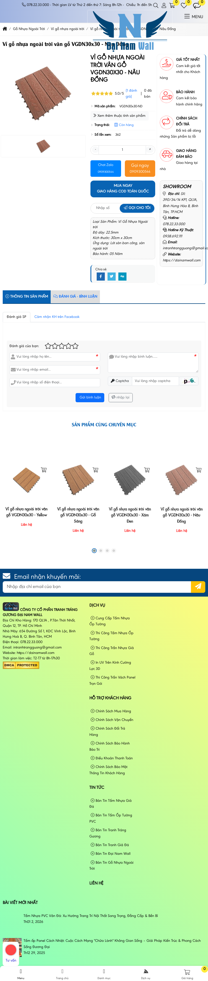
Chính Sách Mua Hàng (111, 711)
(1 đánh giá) (131, 94)
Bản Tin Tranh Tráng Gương (107, 833)
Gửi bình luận (90, 398)
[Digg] (122, 277)
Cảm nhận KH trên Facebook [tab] (57, 317)
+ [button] (150, 149)
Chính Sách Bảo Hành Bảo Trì (109, 746)
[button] (156, 6)
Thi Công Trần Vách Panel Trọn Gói (112, 681)
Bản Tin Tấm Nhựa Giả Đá (110, 804)
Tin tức (96, 788)
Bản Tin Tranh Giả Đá (110, 845)
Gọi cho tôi (137, 208)
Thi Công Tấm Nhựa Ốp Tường (111, 636)
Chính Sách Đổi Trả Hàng (107, 732)
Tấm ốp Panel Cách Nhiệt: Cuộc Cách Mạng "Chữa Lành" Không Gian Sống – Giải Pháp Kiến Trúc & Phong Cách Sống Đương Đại (112, 944)
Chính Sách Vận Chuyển (112, 720)
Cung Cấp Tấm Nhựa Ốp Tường (109, 621)
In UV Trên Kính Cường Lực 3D (110, 666)
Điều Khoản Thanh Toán (112, 758)
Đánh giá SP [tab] (16, 317)
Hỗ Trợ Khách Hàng (110, 698)
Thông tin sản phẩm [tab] (26, 297)
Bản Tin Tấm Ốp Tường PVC (110, 818)
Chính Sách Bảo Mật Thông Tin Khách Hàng (108, 770)
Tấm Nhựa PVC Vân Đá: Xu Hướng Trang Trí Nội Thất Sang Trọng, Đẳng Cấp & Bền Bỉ (91, 916)
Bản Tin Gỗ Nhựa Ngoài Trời (111, 866)
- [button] (95, 149)
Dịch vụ (97, 605)
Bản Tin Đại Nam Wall (111, 854)
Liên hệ (96, 883)
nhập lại (120, 397)
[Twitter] (111, 277)
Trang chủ (62, 974)
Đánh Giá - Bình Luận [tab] (75, 297)
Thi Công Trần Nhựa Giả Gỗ (111, 651)
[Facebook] (101, 277)
